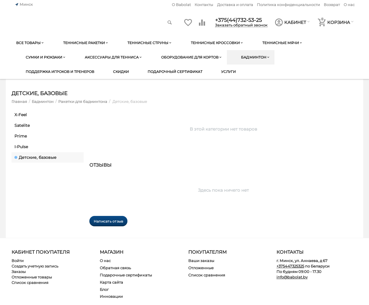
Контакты (204, 4)
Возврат (332, 4)
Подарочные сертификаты (126, 275)
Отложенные (201, 268)
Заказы (19, 271)
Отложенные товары (32, 277)
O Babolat (181, 4)
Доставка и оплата (235, 4)
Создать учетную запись (35, 266)
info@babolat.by (292, 277)
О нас (349, 4)
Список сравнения (30, 282)
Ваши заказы (201, 260)
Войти (18, 260)
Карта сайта (111, 282)
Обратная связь (115, 268)
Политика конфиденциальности (288, 4)
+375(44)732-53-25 (238, 20)
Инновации (111, 296)
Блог (104, 289)
